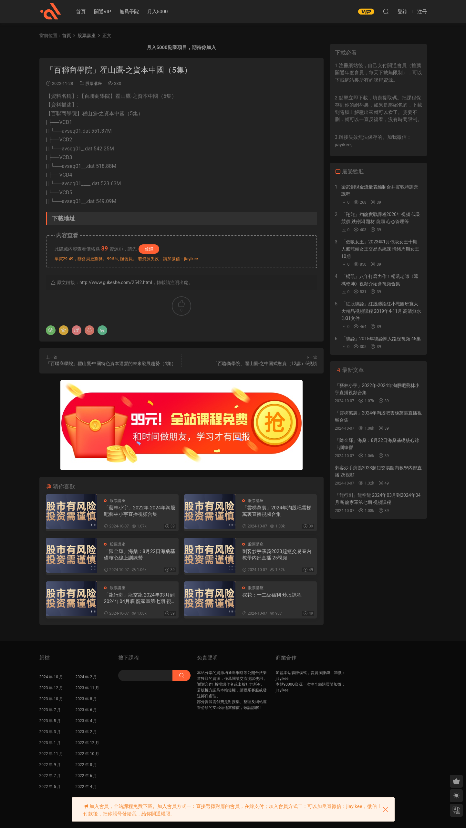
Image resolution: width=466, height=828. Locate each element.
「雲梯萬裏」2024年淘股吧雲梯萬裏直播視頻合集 (276, 511)
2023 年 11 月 (87, 688)
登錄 (148, 248)
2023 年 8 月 (86, 699)
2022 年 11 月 (51, 753)
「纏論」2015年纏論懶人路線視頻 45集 (381, 338)
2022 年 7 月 (50, 775)
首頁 (81, 12)
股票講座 (93, 83)
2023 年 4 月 (86, 721)
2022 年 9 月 (50, 764)
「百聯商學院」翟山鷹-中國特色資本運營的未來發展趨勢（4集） (111, 363)
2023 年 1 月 (50, 743)
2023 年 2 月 (86, 732)
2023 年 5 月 (50, 721)
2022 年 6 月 (86, 775)
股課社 (50, 11)
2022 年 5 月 (50, 786)
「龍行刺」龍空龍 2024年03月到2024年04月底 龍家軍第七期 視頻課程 (140, 598)
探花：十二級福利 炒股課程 (272, 595)
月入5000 (157, 12)
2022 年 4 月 (86, 786)
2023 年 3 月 (50, 732)
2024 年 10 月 (51, 677)
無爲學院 (129, 12)
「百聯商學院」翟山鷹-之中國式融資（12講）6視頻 (265, 363)
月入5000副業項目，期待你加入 (181, 47)
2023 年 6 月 (86, 710)
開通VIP (102, 12)
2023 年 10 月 (51, 699)
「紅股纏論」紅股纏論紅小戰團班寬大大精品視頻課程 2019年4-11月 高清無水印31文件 (381, 311)
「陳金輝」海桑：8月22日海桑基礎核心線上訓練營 (139, 554)
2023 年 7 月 (50, 710)
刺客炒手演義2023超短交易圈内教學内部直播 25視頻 (276, 554)
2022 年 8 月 (86, 764)
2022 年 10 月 (87, 753)
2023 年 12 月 (51, 688)
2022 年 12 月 (87, 743)
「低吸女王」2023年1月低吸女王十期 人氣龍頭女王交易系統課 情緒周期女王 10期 (380, 249)
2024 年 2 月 (86, 677)
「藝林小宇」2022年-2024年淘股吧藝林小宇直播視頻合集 (140, 511)
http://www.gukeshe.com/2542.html (115, 282)
